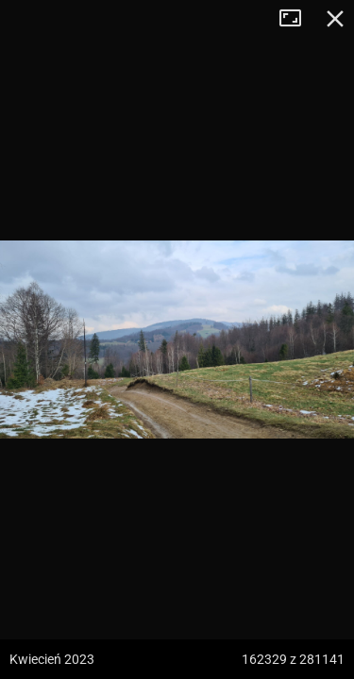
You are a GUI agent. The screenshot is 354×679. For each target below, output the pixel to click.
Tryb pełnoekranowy (297, 19)
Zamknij (335, 19)
